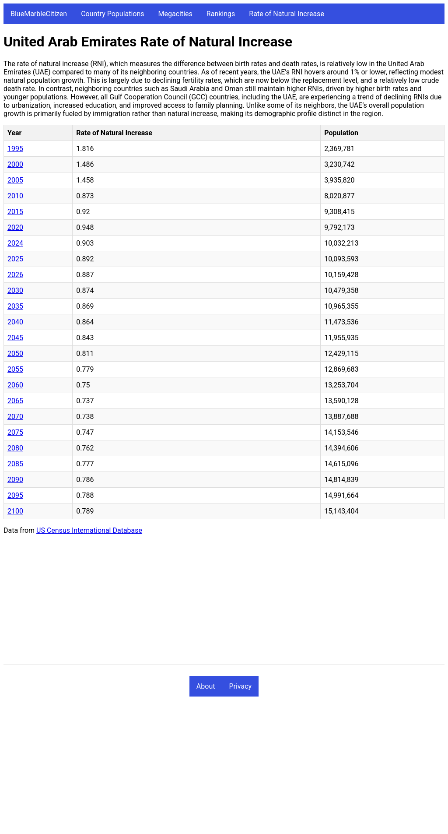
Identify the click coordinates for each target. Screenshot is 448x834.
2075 (15, 432)
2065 (15, 401)
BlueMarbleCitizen (38, 14)
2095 (15, 495)
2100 (15, 511)
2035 (15, 306)
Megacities (175, 14)
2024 (15, 243)
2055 (15, 369)
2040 (15, 322)
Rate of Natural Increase (286, 14)
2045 (15, 338)
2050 (15, 353)
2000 (15, 164)
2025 (15, 259)
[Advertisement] (224, 603)
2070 (15, 416)
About (205, 686)
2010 (15, 196)
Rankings (220, 14)
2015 (15, 212)
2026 (15, 275)
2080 (15, 448)
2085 (15, 464)
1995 (15, 148)
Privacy (240, 686)
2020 (15, 227)
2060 (15, 385)
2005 (15, 180)
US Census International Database (89, 530)
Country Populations (112, 14)
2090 (15, 479)
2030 (15, 290)
